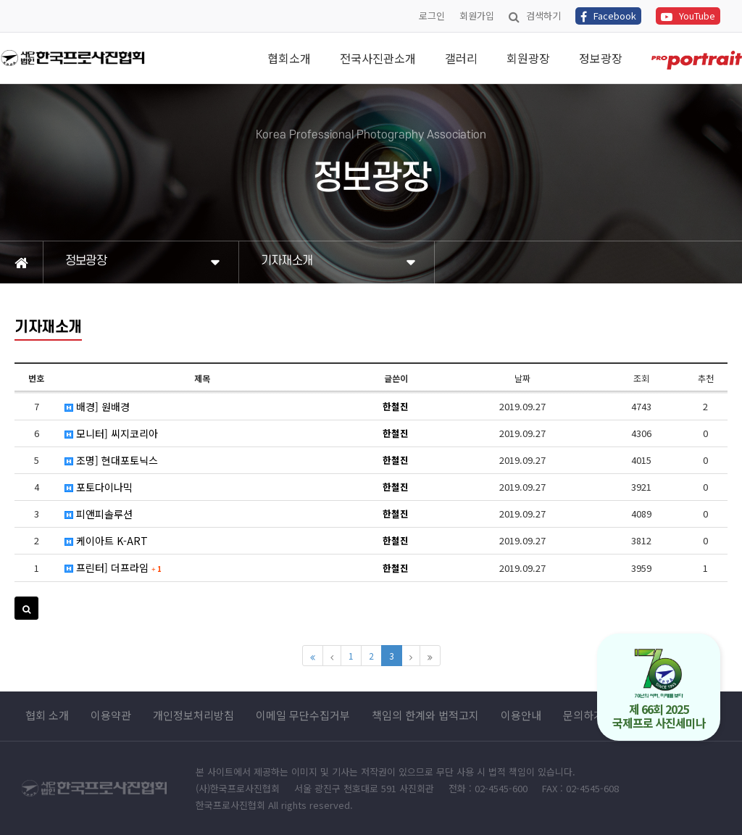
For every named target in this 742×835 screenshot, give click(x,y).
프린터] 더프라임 (113, 567)
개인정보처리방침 (193, 715)
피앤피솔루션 (98, 514)
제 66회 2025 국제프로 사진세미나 (659, 689)
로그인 (432, 15)
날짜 (522, 378)
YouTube (688, 15)
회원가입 (476, 15)
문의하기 (583, 715)
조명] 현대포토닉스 (111, 460)
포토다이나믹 (98, 487)
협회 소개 (47, 715)
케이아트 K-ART (106, 540)
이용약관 (111, 715)
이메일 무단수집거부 (303, 715)
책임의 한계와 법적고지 (425, 715)
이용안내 (521, 715)
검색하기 (535, 15)
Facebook (608, 15)
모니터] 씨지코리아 (111, 433)
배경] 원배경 (97, 406)
